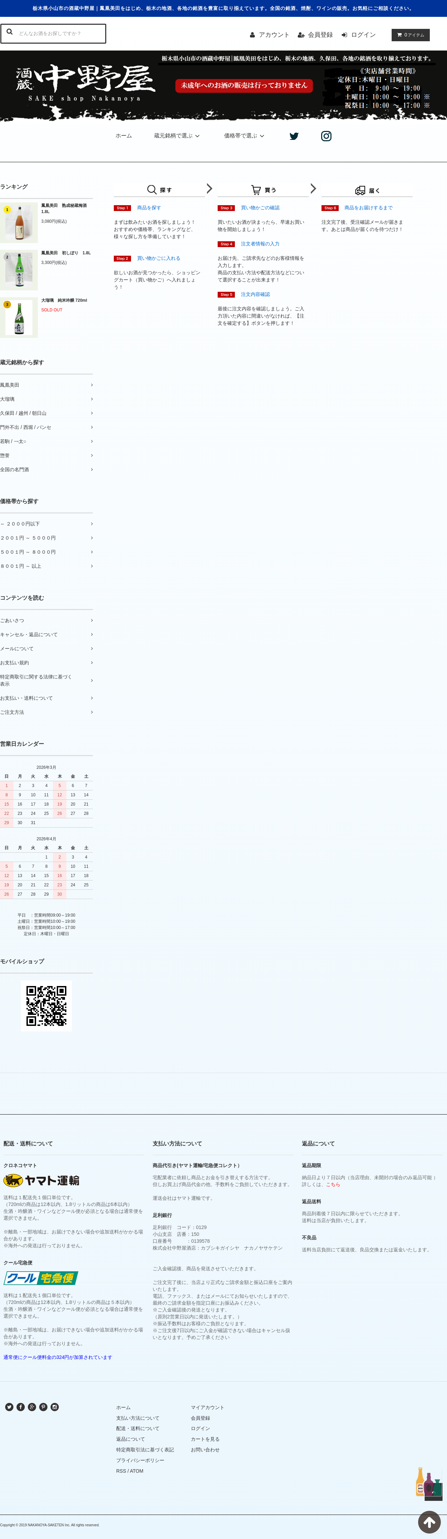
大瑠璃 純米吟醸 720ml (64, 300)
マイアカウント (208, 1407)
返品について (130, 1439)
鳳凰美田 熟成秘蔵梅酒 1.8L (66, 208)
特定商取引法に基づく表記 (145, 1449)
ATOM (136, 1471)
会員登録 (320, 34)
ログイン (363, 34)
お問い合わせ (205, 1449)
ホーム (124, 136)
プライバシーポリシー (140, 1460)
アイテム (409, 34)
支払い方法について (138, 1418)
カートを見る (205, 1439)
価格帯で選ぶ (245, 136)
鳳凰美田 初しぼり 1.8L (66, 253)
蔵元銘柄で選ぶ (178, 136)
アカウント (274, 34)
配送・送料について (138, 1428)
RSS (121, 1471)
